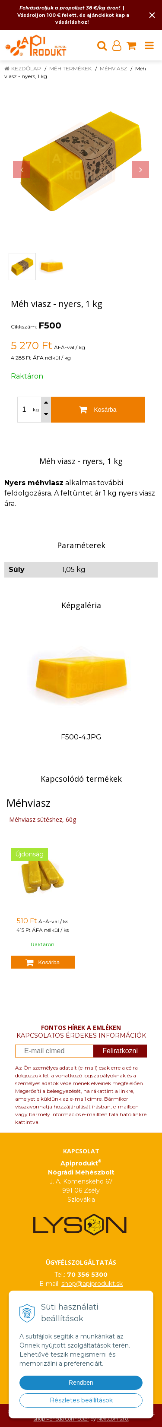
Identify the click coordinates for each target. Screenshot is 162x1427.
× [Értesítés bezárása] (152, 15)
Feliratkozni (120, 1050)
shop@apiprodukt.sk (92, 1284)
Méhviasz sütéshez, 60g (42, 819)
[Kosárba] (98, 410)
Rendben (81, 1382)
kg (36, 410)
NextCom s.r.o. (113, 1419)
